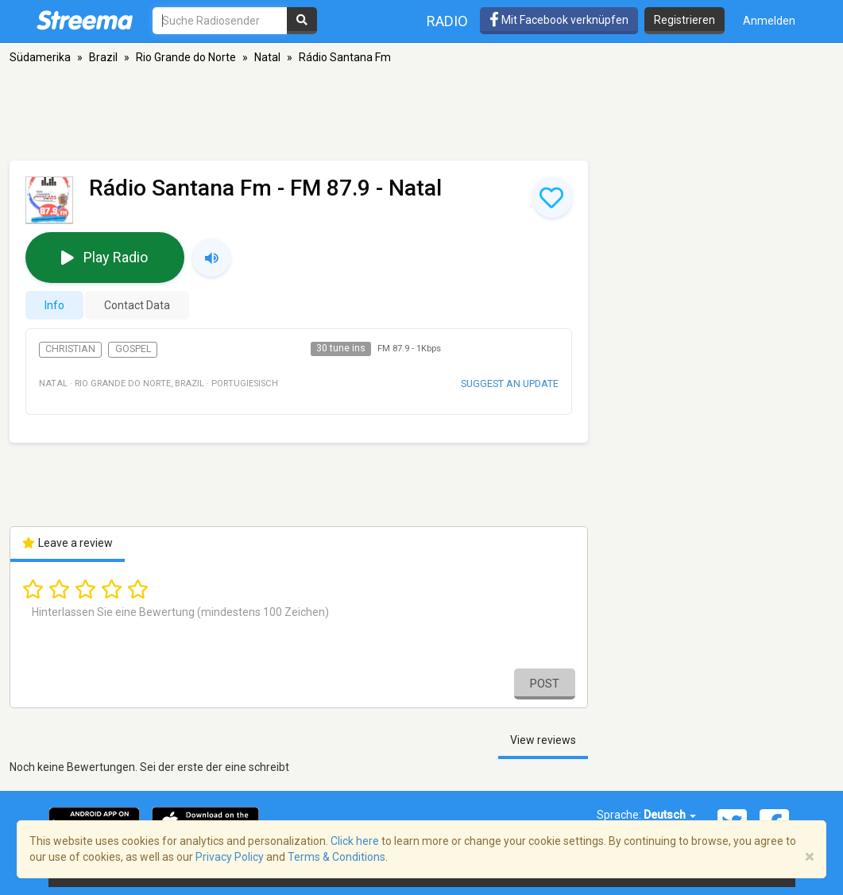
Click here (355, 841)
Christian (70, 349)
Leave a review (68, 543)
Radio (447, 21)
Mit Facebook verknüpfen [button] (558, 20)
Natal (267, 57)
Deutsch (670, 814)
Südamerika (40, 57)
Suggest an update (510, 383)
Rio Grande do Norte (186, 57)
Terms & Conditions (336, 856)
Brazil (103, 57)
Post (544, 683)
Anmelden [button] (769, 20)
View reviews (543, 740)
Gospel (133, 349)
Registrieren (684, 20)
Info (54, 305)
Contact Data (137, 305)
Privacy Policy (229, 856)
